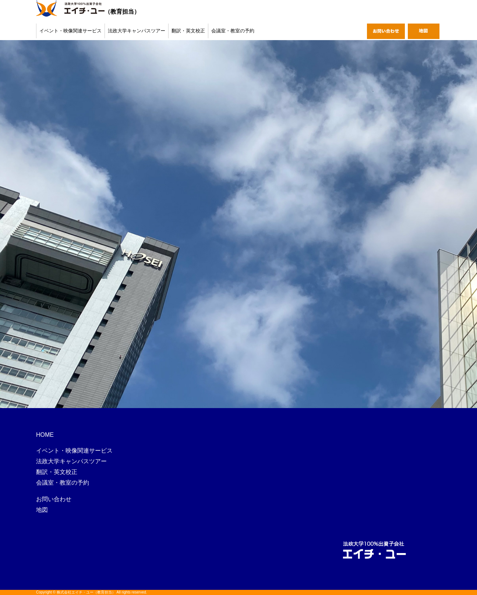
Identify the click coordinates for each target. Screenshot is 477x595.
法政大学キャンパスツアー (136, 30)
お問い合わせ (53, 499)
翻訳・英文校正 (188, 30)
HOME (45, 435)
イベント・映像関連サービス (70, 30)
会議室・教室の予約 (232, 30)
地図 (42, 510)
